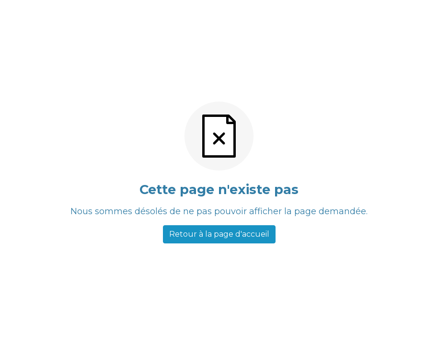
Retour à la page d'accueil (219, 234)
